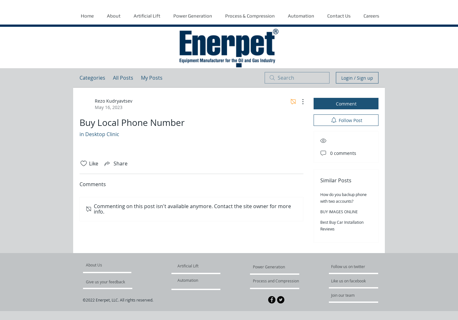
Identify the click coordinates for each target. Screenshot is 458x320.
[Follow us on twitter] (348, 266)
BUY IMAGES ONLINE (339, 211)
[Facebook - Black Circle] (271, 299)
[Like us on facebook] (350, 281)
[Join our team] (348, 295)
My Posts (152, 77)
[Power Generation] (270, 267)
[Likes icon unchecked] (84, 163)
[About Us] (110, 265)
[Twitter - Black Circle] (280, 299)
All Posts (123, 77)
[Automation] (195, 280)
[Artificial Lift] (192, 266)
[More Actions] (299, 101)
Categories (92, 77)
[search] (297, 78)
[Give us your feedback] (109, 282)
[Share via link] (115, 163)
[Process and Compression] (276, 281)
